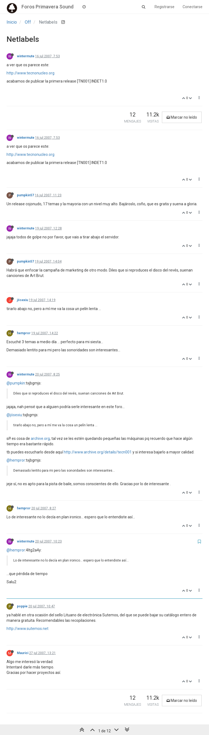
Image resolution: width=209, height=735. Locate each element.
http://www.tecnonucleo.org (30, 73)
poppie (22, 606)
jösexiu (22, 300)
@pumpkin (16, 383)
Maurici (22, 653)
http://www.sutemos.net (27, 628)
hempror (23, 333)
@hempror (16, 460)
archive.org (40, 438)
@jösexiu (14, 415)
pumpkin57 (25, 195)
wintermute (25, 56)
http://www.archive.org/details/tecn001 (98, 452)
